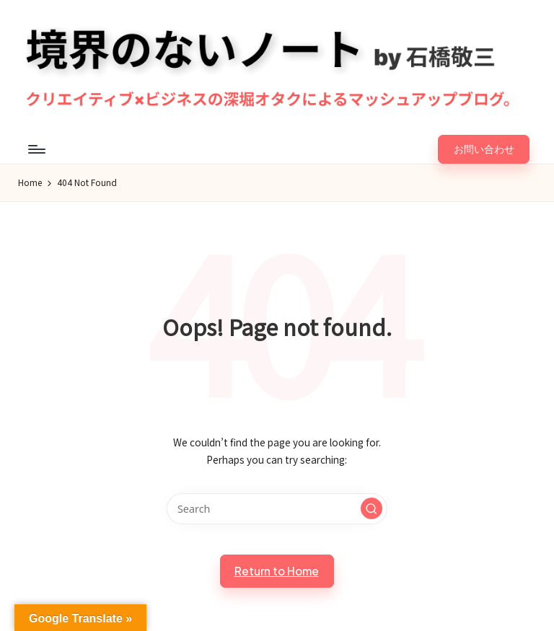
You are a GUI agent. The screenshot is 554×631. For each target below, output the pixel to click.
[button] (483, 149)
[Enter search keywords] (277, 508)
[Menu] (35, 149)
